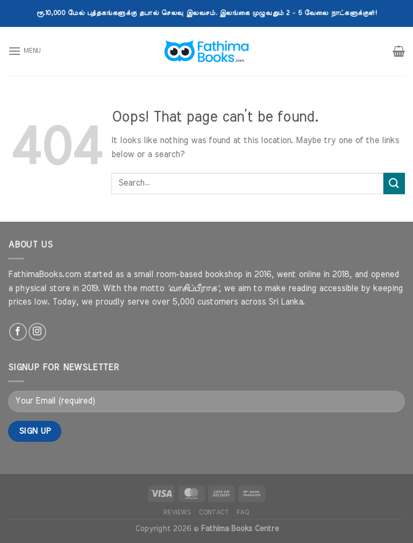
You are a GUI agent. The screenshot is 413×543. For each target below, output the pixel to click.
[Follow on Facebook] (18, 332)
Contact (214, 512)
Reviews (177, 512)
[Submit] (394, 183)
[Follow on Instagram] (37, 332)
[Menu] (24, 51)
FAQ (243, 512)
